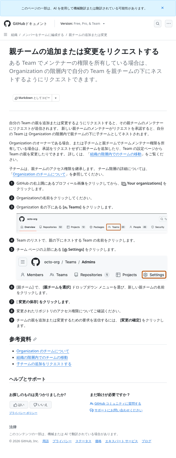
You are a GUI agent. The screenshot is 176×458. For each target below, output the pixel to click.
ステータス (83, 441)
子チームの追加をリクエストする (44, 363)
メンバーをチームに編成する (43, 34)
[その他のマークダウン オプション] (56, 98)
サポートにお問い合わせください (116, 410)
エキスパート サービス (121, 441)
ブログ (146, 441)
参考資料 (23, 339)
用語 (45, 441)
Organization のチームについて (39, 174)
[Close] (163, 7)
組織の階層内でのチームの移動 (115, 153)
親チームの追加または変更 (88, 34)
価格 (98, 441)
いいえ (40, 404)
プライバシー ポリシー (23, 413)
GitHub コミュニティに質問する (115, 403)
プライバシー (62, 441)
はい (19, 404)
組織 (14, 34)
